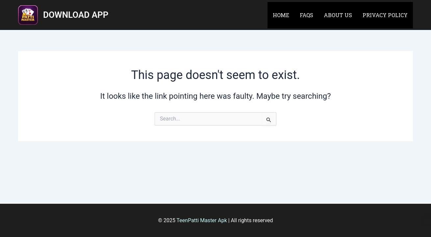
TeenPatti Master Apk (202, 220)
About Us (338, 15)
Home (281, 15)
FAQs (306, 15)
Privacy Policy (385, 15)
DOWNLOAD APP (75, 15)
